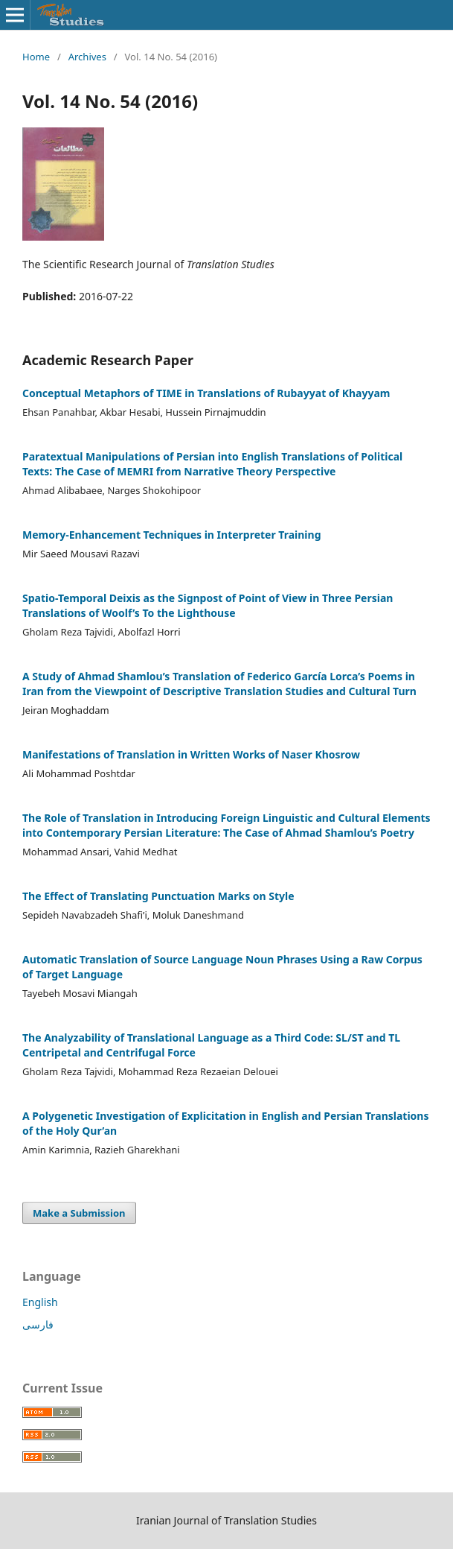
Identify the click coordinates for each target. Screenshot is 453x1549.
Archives (87, 56)
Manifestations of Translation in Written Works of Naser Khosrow (191, 754)
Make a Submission (79, 1213)
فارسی (38, 1324)
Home (36, 56)
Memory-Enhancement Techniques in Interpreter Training (171, 535)
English (40, 1302)
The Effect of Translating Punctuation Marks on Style (158, 896)
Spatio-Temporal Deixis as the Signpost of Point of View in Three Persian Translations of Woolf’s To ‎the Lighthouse (207, 605)
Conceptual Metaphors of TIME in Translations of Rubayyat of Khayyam (206, 393)
